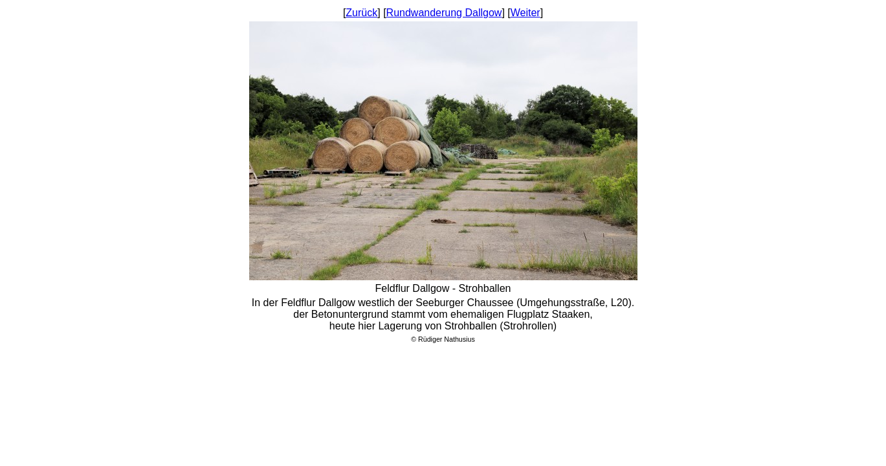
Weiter (525, 12)
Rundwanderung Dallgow (444, 12)
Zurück (361, 12)
